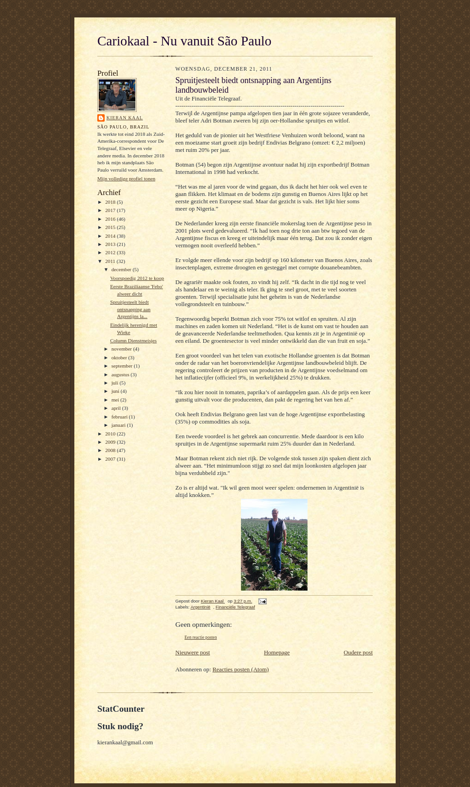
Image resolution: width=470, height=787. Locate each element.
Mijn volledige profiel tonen (126, 178)
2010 (111, 433)
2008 (111, 450)
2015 (111, 227)
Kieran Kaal (124, 117)
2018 (111, 202)
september (123, 365)
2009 (111, 442)
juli (116, 382)
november (122, 349)
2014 (111, 236)
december (122, 269)
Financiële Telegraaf (235, 606)
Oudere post (358, 652)
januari (119, 425)
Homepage (277, 652)
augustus (121, 374)
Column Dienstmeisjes (133, 340)
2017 (111, 210)
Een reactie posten (201, 637)
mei (116, 399)
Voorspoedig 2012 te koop (137, 278)
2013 (111, 244)
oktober (120, 357)
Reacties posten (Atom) (241, 669)
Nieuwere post (192, 652)
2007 (111, 459)
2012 (111, 252)
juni (116, 391)
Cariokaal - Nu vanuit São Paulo (184, 40)
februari (120, 416)
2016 (111, 219)
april (117, 408)
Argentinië (200, 606)
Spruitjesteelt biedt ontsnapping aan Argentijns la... (130, 309)
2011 (111, 261)
